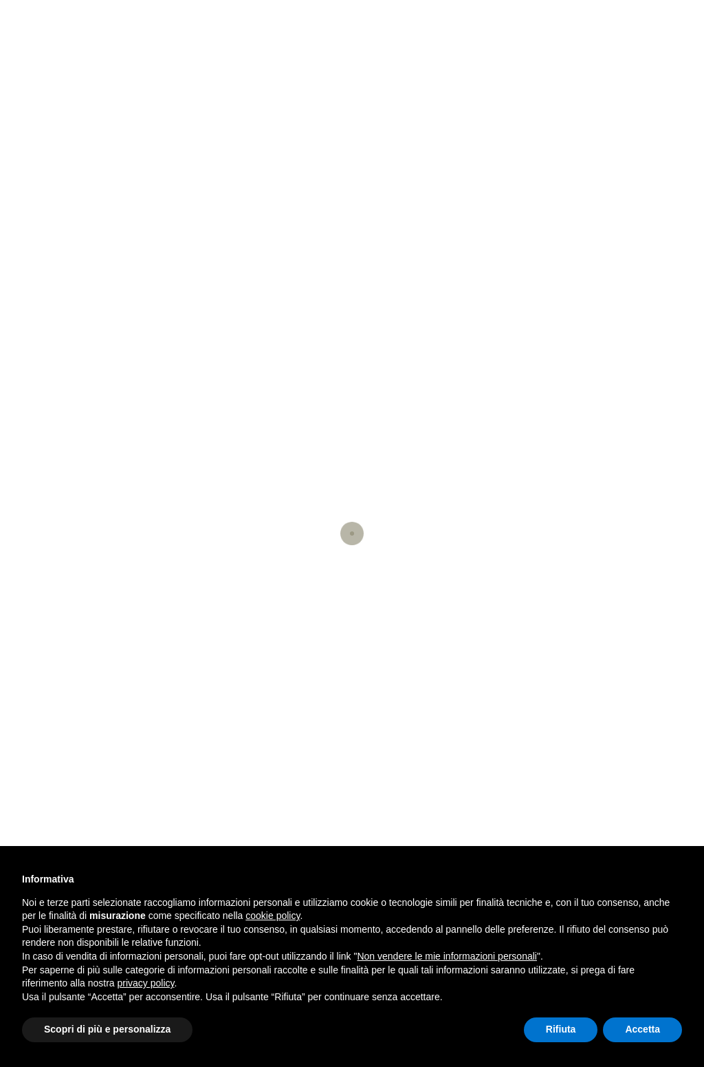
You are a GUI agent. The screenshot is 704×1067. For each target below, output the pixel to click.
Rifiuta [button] (561, 1029)
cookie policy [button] (272, 915)
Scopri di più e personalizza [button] (107, 1029)
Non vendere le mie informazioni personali (446, 956)
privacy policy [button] (146, 983)
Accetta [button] (642, 1029)
